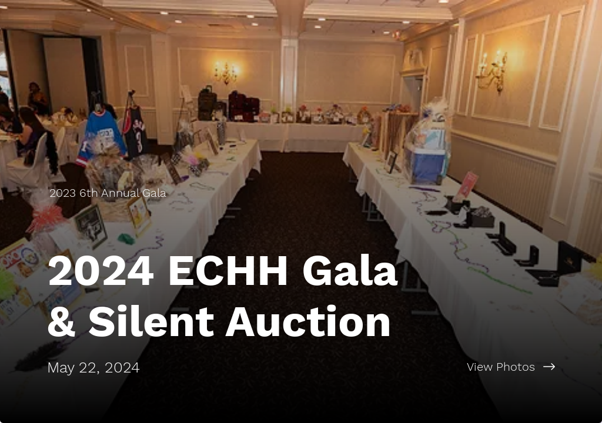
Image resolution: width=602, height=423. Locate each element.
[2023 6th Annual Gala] (109, 193)
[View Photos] (451, 366)
